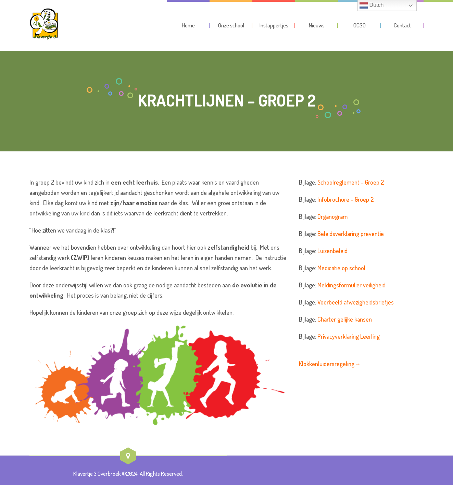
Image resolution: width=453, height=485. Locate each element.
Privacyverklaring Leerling (348, 336)
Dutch (371, 5)
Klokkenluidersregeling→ (330, 364)
